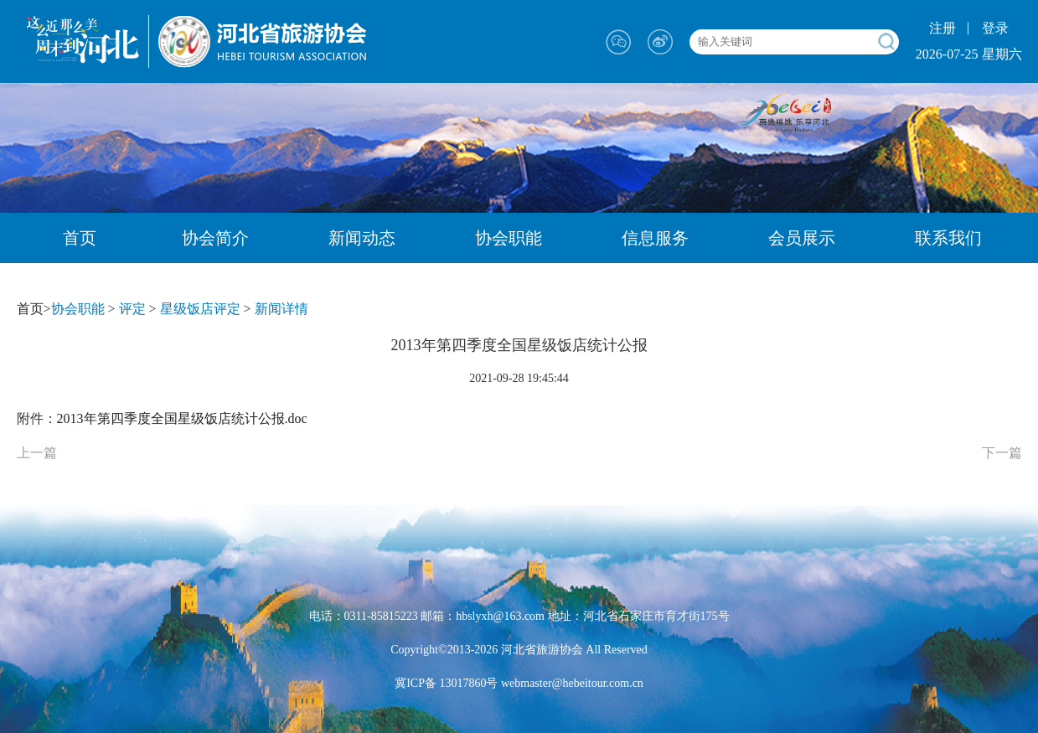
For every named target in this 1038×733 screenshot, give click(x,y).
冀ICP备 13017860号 (446, 683)
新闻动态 (361, 238)
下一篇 (1002, 453)
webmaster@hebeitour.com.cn (570, 683)
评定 (132, 309)
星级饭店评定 (200, 309)
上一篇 (37, 453)
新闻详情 (281, 309)
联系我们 (948, 238)
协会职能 (508, 238)
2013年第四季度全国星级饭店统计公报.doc (182, 418)
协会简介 (215, 238)
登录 (995, 28)
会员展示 (801, 238)
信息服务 (655, 238)
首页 (79, 238)
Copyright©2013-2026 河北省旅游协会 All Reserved (519, 649)
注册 (942, 28)
